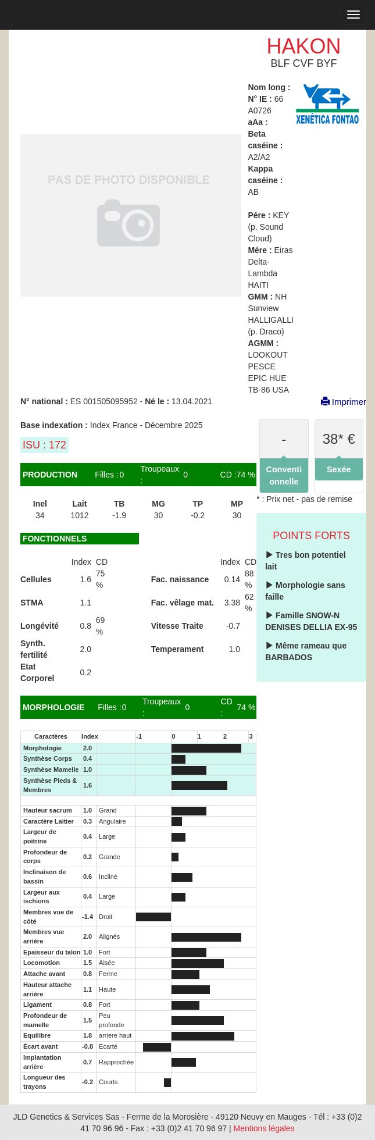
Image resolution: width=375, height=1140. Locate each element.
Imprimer (337, 402)
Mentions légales (264, 1128)
